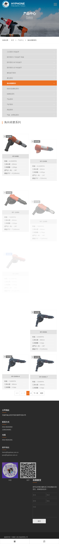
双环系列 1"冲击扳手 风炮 (15, 57)
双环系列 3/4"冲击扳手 (14, 62)
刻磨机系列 (10, 94)
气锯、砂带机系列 (13, 115)
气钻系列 (10, 99)
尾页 (41, 393)
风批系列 (10, 109)
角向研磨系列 (11, 83)
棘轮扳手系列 (11, 73)
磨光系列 (10, 78)
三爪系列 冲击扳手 (13, 52)
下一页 (36, 393)
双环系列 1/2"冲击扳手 (14, 67)
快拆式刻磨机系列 (13, 88)
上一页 (23, 393)
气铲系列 (10, 104)
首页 (12, 40)
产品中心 (21, 40)
